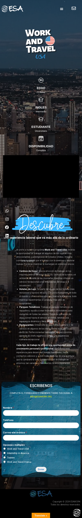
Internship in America (18, 453)
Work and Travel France (19, 462)
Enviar (41, 469)
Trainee (11, 457)
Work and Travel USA (18, 448)
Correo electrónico (15, 432)
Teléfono (8, 420)
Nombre (8, 407)
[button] (61, 8)
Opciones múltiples (14, 445)
